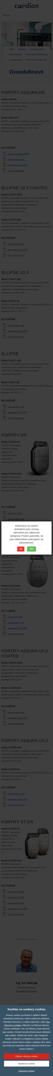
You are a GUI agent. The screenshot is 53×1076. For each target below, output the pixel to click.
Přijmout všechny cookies (26, 1056)
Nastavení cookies (26, 1071)
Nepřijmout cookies (26, 1064)
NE (21, 549)
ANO (31, 549)
